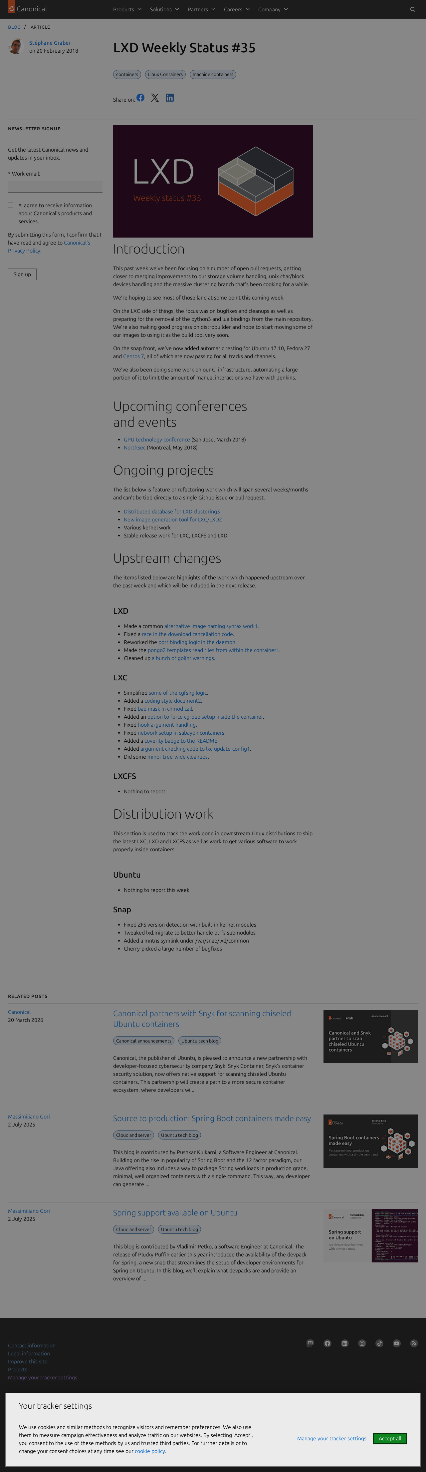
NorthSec (134, 447)
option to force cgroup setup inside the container (205, 717)
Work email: (26, 174)
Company (269, 9)
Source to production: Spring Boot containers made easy (212, 1118)
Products (123, 9)
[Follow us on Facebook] (326, 1344)
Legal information (29, 1353)
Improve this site (28, 1361)
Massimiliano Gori (29, 1116)
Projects (17, 1369)
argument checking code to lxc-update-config (195, 749)
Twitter (155, 98)
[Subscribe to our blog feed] (412, 1344)
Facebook (140, 98)
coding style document (172, 701)
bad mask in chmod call (165, 709)
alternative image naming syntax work (211, 626)
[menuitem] (126, 9)
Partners (198, 9)
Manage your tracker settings (42, 1377)
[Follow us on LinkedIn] (343, 1344)
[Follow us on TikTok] (378, 1344)
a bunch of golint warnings (183, 658)
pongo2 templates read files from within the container (213, 650)
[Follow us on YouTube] (395, 1344)
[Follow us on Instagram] (360, 1344)
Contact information (32, 1345)
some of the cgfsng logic (178, 693)
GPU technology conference (157, 439)
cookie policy (150, 1451)
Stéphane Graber (50, 43)
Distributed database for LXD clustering (172, 511)
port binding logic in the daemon (196, 642)
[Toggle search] (412, 9)
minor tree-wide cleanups (177, 757)
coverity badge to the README (180, 741)
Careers (233, 9)
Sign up (22, 274)
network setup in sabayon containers (181, 733)
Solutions (161, 9)
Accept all (390, 1438)
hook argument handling (167, 725)
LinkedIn (170, 98)
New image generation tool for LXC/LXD (173, 519)
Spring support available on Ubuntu (175, 1212)
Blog (14, 27)
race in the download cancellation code (187, 634)
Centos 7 (133, 356)
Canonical (19, 1012)
